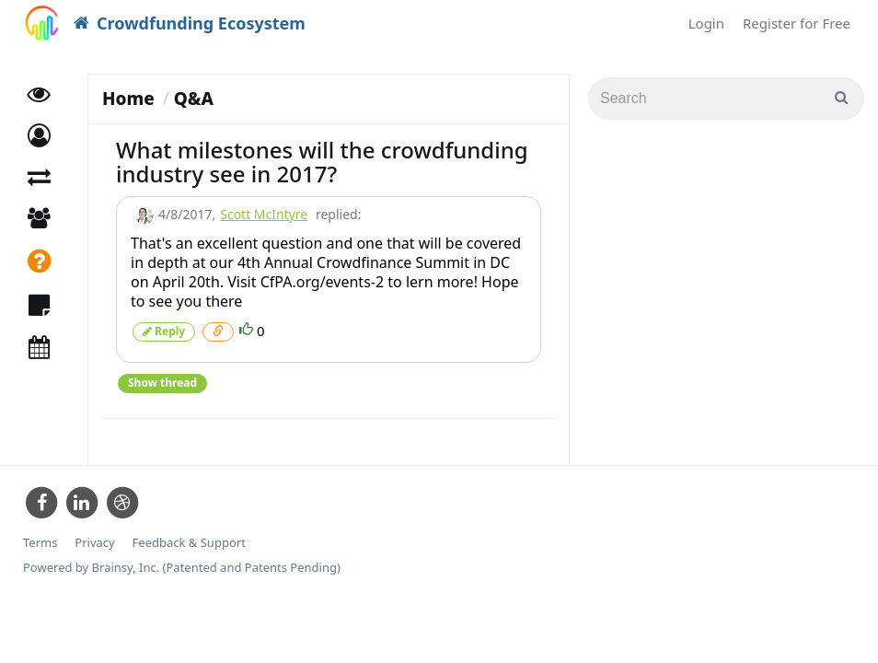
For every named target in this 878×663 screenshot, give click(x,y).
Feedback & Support (189, 543)
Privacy (94, 543)
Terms (40, 543)
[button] (39, 136)
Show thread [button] (162, 382)
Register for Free (796, 23)
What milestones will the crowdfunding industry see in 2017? (322, 161)
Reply (164, 331)
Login (706, 23)
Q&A (194, 98)
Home (128, 98)
